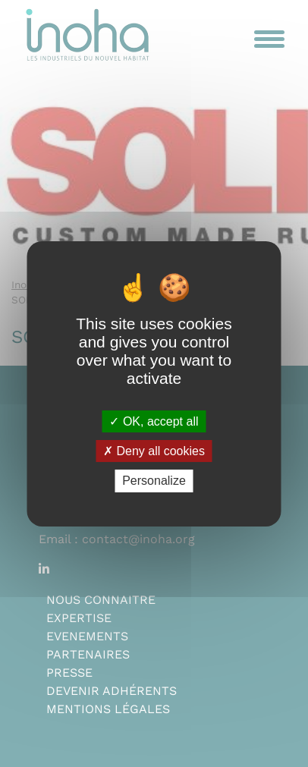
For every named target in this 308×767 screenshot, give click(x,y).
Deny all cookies (154, 451)
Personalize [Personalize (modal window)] (154, 480)
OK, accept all (153, 421)
